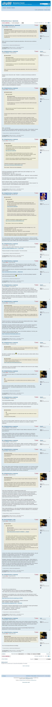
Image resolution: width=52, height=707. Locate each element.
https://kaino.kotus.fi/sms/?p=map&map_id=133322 (12, 598)
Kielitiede (13, 7)
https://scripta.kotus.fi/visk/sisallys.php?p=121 (11, 333)
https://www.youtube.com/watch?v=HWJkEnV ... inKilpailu (18, 531)
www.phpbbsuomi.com (29, 678)
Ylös (49, 49)
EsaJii (7, 450)
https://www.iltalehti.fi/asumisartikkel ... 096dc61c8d (12, 271)
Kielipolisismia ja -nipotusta (9, 21)
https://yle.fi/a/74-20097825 (11, 150)
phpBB (26, 677)
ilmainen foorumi (23, 680)
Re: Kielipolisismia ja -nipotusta (11, 25)
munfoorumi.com (33, 680)
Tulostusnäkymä (47, 7)
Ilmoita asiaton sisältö (26, 682)
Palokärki (7, 52)
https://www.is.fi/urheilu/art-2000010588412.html (13, 164)
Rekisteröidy (41, 9)
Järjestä (28, 653)
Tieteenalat (9, 7)
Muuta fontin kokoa (49, 7)
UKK (36, 9)
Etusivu (4, 7)
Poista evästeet (33, 675)
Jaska (41, 32)
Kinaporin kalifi (8, 194)
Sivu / (40, 22)
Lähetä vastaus (6, 23)
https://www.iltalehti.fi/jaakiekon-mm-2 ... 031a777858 (12, 248)
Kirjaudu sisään (47, 9)
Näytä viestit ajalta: (17, 653)
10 (49, 22)
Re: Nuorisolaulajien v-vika (8, 519)
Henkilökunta (28, 675)
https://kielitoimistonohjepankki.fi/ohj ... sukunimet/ (12, 603)
